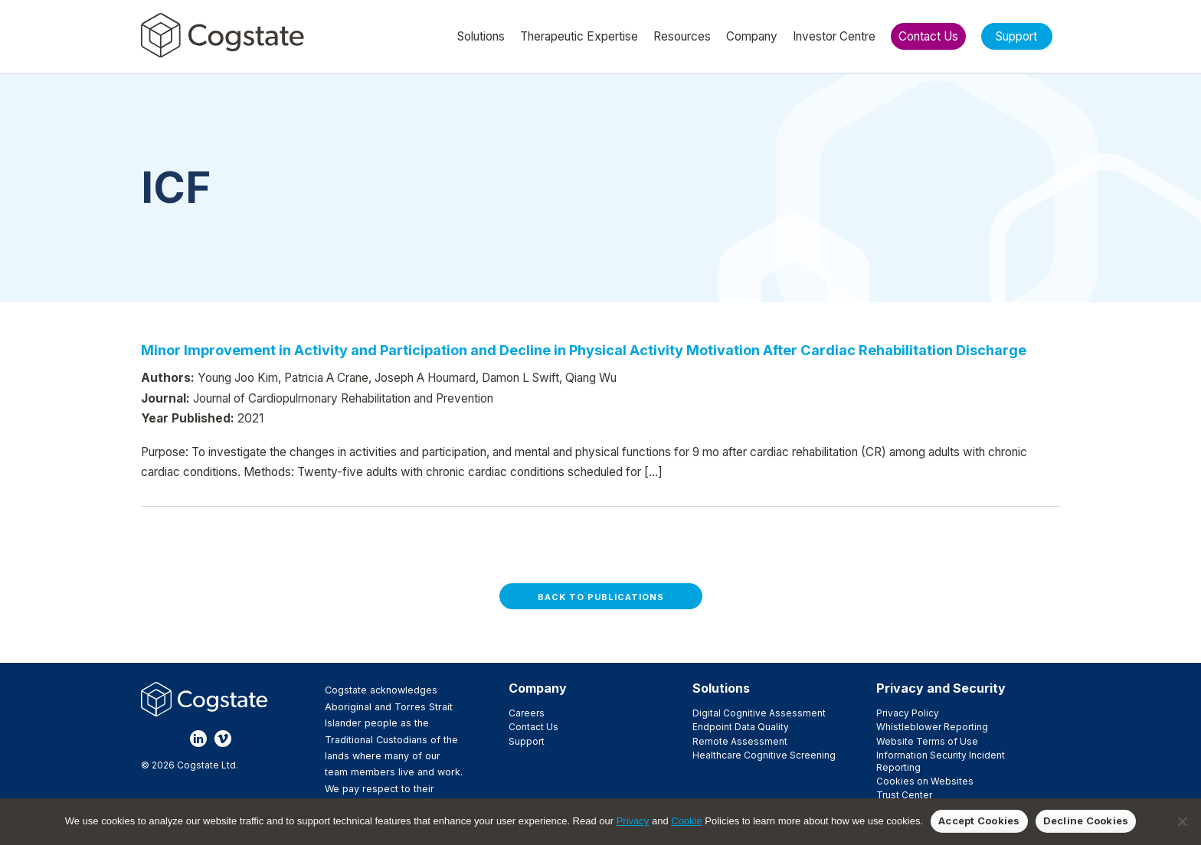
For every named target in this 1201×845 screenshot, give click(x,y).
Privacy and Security (941, 688)
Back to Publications (601, 597)
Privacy (633, 821)
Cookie (686, 821)
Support (527, 741)
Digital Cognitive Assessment (759, 713)
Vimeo (222, 738)
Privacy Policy (907, 713)
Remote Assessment (739, 741)
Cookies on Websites (925, 781)
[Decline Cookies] (1182, 821)
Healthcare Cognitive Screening (764, 755)
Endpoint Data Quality (740, 726)
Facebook (149, 738)
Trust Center (904, 795)
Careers (527, 713)
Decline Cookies (1086, 820)
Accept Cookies (979, 820)
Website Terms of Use (927, 741)
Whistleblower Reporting (932, 726)
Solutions (721, 688)
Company (538, 688)
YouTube (247, 738)
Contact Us (533, 726)
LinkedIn (198, 738)
